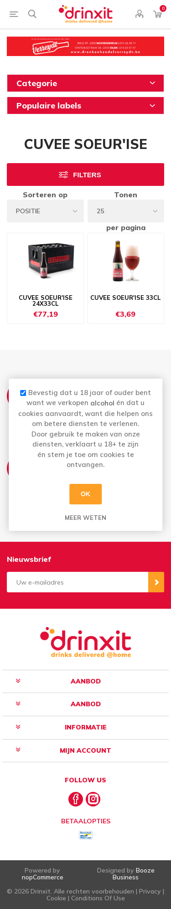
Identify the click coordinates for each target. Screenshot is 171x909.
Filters (87, 175)
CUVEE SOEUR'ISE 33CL (125, 298)
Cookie (56, 898)
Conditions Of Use (98, 898)
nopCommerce (42, 877)
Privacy (150, 891)
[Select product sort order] (45, 211)
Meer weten (85, 517)
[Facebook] (75, 799)
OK (85, 494)
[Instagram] (93, 799)
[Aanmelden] (77, 582)
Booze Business (134, 873)
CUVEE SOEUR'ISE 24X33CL (46, 301)
